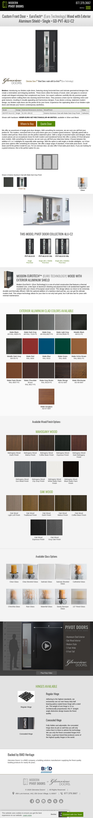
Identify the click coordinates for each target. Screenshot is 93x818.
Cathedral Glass (83, 184)
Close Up (22, 183)
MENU (88, 8)
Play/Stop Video (46, 673)
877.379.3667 (83, 3)
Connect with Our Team (72, 814)
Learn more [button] (27, 815)
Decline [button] (53, 814)
